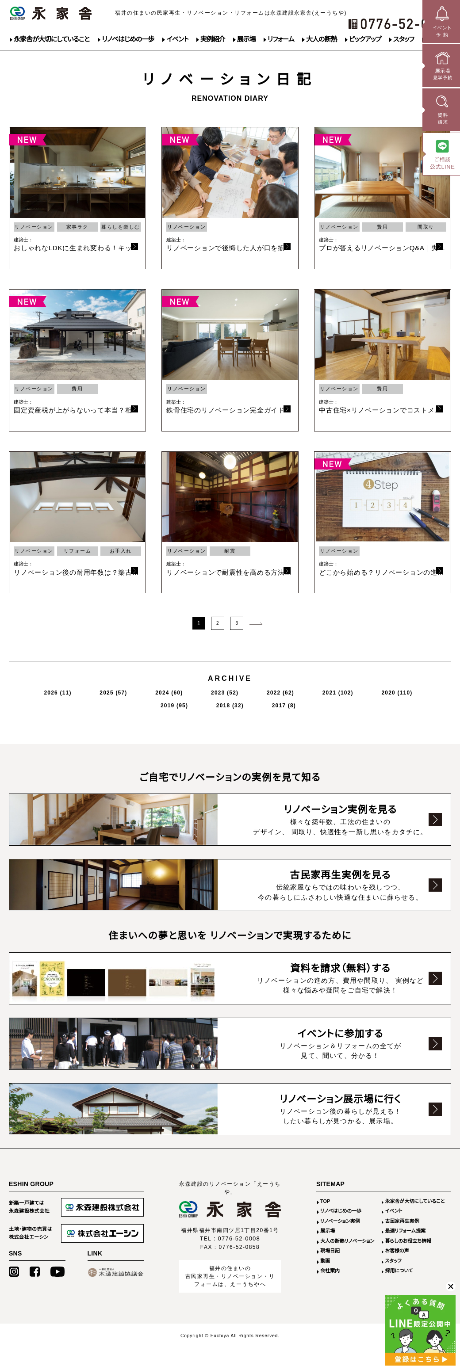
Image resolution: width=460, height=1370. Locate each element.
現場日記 (330, 1250)
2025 (84, 690)
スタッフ (403, 39)
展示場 (246, 39)
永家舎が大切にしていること (51, 39)
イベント (177, 39)
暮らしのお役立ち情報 (408, 1240)
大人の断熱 (321, 39)
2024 (125, 690)
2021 (248, 690)
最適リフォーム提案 (405, 1230)
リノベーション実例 (340, 1220)
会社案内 (330, 1270)
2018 (376, 690)
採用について (399, 1270)
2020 (293, 690)
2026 (44, 690)
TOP (325, 1200)
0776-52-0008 (239, 1238)
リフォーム (281, 39)
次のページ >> (255, 622)
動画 (325, 1260)
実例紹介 (212, 39)
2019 (335, 690)
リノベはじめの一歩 (128, 39)
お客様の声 (397, 1250)
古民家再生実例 (402, 1220)
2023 (165, 690)
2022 (206, 690)
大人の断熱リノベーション (347, 1240)
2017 (414, 690)
